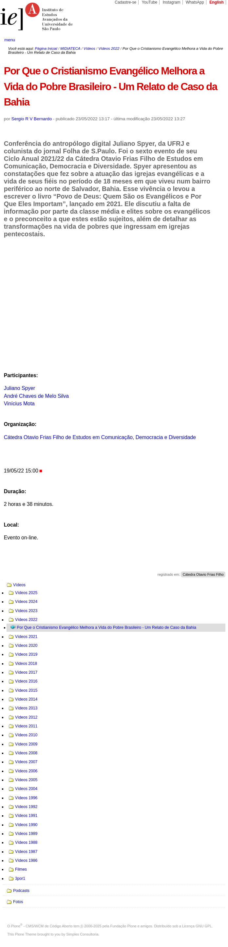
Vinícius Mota (19, 403)
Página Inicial (46, 48)
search (212, 40)
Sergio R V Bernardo (31, 118)
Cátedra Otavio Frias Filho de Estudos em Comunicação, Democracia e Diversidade (100, 437)
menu (9, 39)
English (216, 2)
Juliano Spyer (19, 388)
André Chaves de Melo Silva (36, 396)
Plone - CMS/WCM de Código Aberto (42, 926)
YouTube (150, 2)
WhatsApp (195, 2)
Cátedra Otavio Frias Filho (203, 574)
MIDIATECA (70, 48)
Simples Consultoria (82, 934)
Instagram (171, 2)
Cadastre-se (125, 2)
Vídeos (89, 48)
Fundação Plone (123, 926)
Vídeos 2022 (108, 48)
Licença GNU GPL (197, 926)
